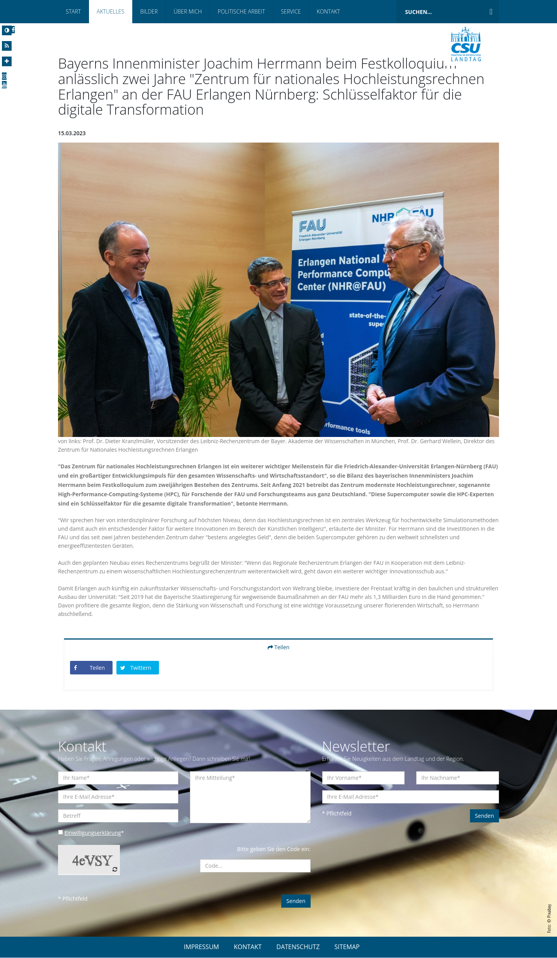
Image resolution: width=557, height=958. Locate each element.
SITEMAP (347, 947)
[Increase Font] (7, 61)
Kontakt (328, 11)
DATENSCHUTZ (298, 947)
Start (73, 11)
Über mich (188, 11)
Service (291, 11)
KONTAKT (247, 947)
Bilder (148, 11)
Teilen (279, 647)
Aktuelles (110, 11)
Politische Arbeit (241, 11)
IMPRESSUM (201, 947)
